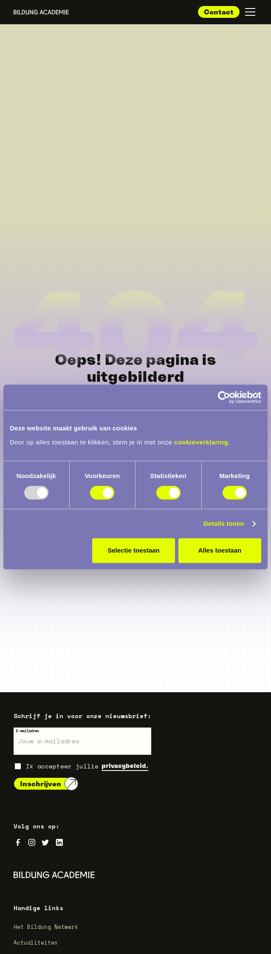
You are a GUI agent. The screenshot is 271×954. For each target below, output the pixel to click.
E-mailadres (27, 730)
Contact (219, 12)
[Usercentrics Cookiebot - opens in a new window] (224, 397)
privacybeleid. (125, 765)
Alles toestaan (219, 550)
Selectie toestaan (133, 550)
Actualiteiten (36, 943)
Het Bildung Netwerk (46, 927)
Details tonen (223, 523)
